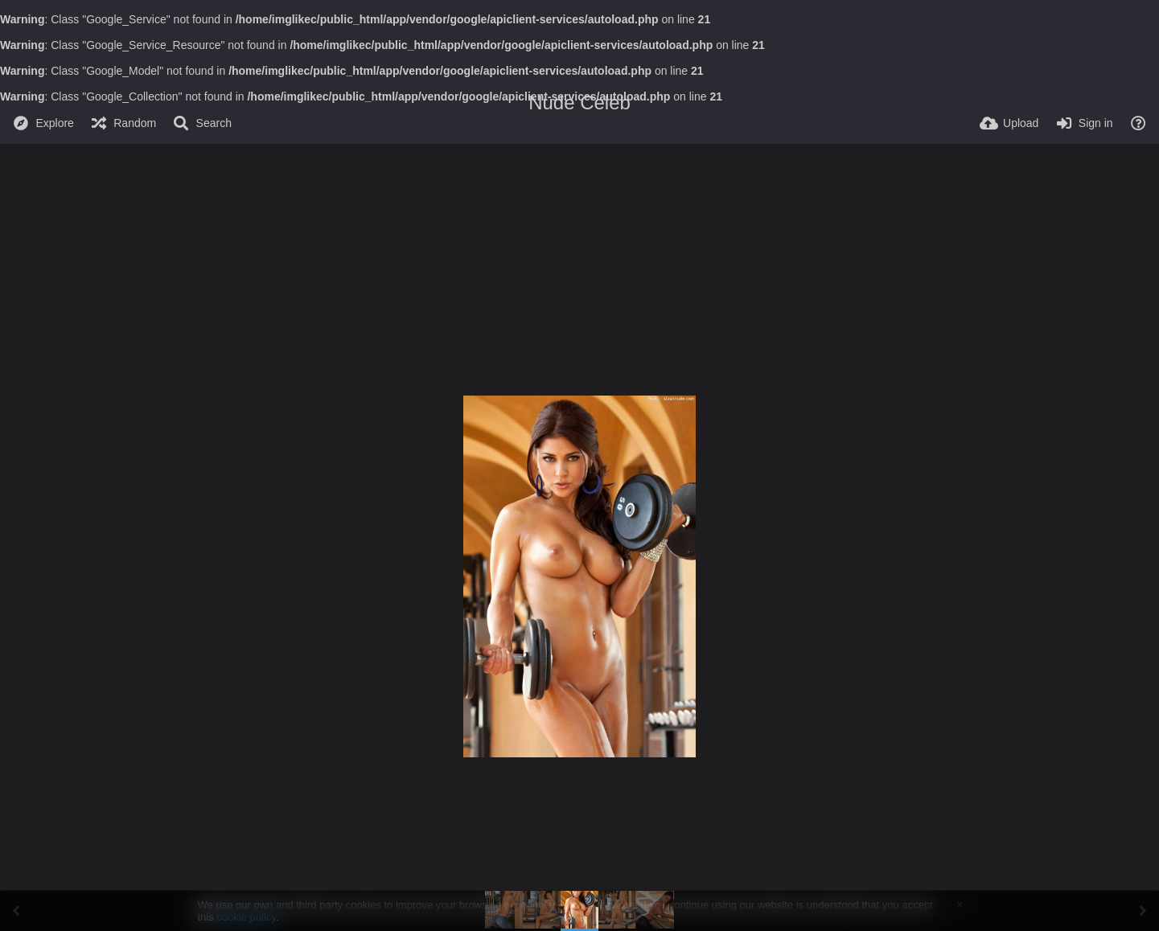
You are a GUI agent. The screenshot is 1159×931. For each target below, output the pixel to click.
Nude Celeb (579, 102)
